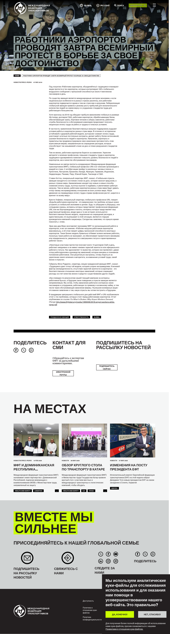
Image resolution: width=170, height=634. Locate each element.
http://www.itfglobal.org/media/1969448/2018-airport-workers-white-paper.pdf (82, 303)
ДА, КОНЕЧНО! (119, 614)
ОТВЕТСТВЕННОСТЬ (81, 317)
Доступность (88, 600)
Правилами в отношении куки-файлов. (124, 629)
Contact (68, 559)
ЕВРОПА (114, 488)
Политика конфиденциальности (92, 618)
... (56, 491)
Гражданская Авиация (59, 317)
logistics (38, 491)
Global (97, 317)
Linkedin (100, 561)
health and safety (22, 491)
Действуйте (136, 5)
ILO (84, 491)
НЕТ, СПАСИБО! (152, 614)
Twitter (100, 554)
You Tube (115, 554)
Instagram (108, 561)
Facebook (108, 554)
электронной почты (63, 373)
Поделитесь (30, 342)
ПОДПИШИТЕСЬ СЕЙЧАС (106, 367)
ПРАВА (91, 491)
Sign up (27, 559)
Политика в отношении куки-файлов (90, 610)
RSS (115, 561)
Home (17, 76)
